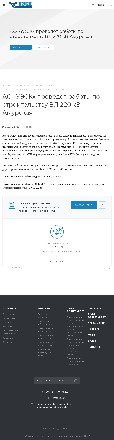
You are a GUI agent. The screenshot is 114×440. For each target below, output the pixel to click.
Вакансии (7, 326)
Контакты (7, 342)
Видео (92, 341)
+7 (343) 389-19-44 (57, 392)
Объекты (44, 308)
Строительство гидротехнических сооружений (76, 361)
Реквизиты (7, 338)
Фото (91, 335)
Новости (94, 329)
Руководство (9, 318)
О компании (10, 308)
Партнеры (7, 322)
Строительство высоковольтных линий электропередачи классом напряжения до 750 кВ (76, 326)
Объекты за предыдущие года (44, 353)
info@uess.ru (59, 397)
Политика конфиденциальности (57, 429)
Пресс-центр (96, 323)
